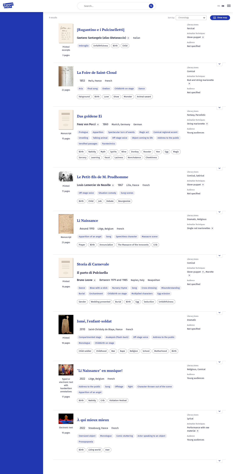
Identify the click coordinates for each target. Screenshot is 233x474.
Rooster (147, 151)
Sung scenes (127, 193)
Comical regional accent (165, 132)
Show (116, 96)
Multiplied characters (142, 293)
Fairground (84, 96)
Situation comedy (107, 193)
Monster (128, 96)
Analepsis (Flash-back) (117, 337)
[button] (229, 6)
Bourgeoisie (124, 201)
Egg (166, 151)
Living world (94, 449)
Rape (122, 351)
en (223, 6)
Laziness (119, 157)
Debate (110, 201)
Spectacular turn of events (121, 132)
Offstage (119, 386)
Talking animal (100, 138)
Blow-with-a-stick (98, 288)
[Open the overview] (219, 64)
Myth (103, 151)
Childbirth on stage (124, 88)
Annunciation (106, 244)
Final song (93, 88)
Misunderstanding (170, 288)
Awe (107, 449)
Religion (134, 351)
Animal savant (144, 96)
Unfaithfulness (100, 45)
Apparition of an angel (90, 236)
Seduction (149, 301)
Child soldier (85, 351)
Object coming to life (142, 138)
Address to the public (168, 138)
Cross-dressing (149, 288)
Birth (115, 45)
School (146, 351)
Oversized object (87, 436)
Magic (176, 151)
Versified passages (88, 143)
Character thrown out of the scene (154, 386)
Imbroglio (84, 45)
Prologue (83, 132)
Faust (107, 157)
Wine (123, 151)
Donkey (135, 151)
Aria (81, 88)
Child (124, 45)
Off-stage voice (119, 138)
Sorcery (82, 157)
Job (100, 201)
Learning (95, 157)
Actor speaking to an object (151, 436)
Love (106, 96)
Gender (82, 301)
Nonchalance (134, 157)
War (113, 351)
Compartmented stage (90, 337)
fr (218, 6)
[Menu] (128, 38)
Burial (82, 293)
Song (108, 236)
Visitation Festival (118, 400)
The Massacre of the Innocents (133, 244)
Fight (130, 386)
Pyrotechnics (108, 143)
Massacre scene (150, 236)
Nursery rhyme (119, 288)
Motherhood (160, 351)
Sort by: (171, 18)
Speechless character (126, 236)
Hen (158, 151)
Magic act (144, 132)
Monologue (84, 343)
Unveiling (83, 138)
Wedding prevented (100, 301)
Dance (141, 88)
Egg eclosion (163, 293)
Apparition (98, 132)
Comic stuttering (124, 436)
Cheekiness (151, 157)
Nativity (92, 151)
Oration (106, 88)
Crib (155, 244)
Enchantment (96, 293)
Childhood (101, 351)
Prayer (82, 244)
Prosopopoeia (86, 441)
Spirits (113, 151)
